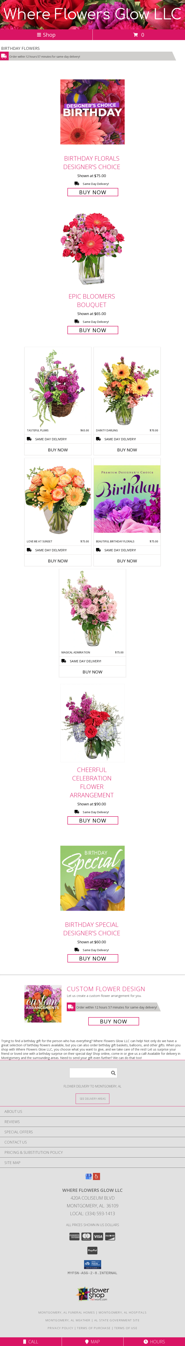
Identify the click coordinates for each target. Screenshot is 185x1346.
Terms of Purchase (93, 1328)
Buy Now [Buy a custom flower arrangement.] (113, 1021)
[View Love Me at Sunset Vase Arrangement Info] (58, 498)
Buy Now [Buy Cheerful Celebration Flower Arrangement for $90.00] (92, 820)
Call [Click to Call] (30, 1342)
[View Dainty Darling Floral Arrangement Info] (127, 387)
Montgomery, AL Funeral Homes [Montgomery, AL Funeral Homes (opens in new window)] (66, 1312)
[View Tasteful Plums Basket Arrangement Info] (58, 387)
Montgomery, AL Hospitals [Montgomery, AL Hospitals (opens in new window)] (123, 1312)
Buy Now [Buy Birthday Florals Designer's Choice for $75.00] (92, 192)
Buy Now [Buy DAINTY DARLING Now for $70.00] (127, 450)
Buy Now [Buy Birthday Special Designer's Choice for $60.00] (92, 958)
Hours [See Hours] (154, 1342)
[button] (92, 1264)
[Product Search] (93, 1073)
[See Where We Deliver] (92, 1098)
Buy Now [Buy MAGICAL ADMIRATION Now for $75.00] (92, 672)
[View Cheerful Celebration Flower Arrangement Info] (92, 723)
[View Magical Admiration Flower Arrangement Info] (92, 609)
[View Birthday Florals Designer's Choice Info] (92, 112)
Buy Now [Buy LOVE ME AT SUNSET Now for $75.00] (58, 561)
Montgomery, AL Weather (68, 1320)
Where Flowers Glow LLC (92, 15)
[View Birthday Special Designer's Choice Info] (92, 878)
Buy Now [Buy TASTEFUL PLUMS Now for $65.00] (58, 450)
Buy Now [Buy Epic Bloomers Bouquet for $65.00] (92, 330)
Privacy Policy (60, 1328)
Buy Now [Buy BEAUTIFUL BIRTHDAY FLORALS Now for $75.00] (127, 561)
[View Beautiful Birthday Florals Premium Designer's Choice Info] (127, 498)
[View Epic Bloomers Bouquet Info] (92, 250)
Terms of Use (125, 1328)
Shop (46, 34)
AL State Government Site (117, 1320)
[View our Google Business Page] (88, 1178)
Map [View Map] (92, 1342)
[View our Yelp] (96, 1178)
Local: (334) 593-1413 (92, 1214)
